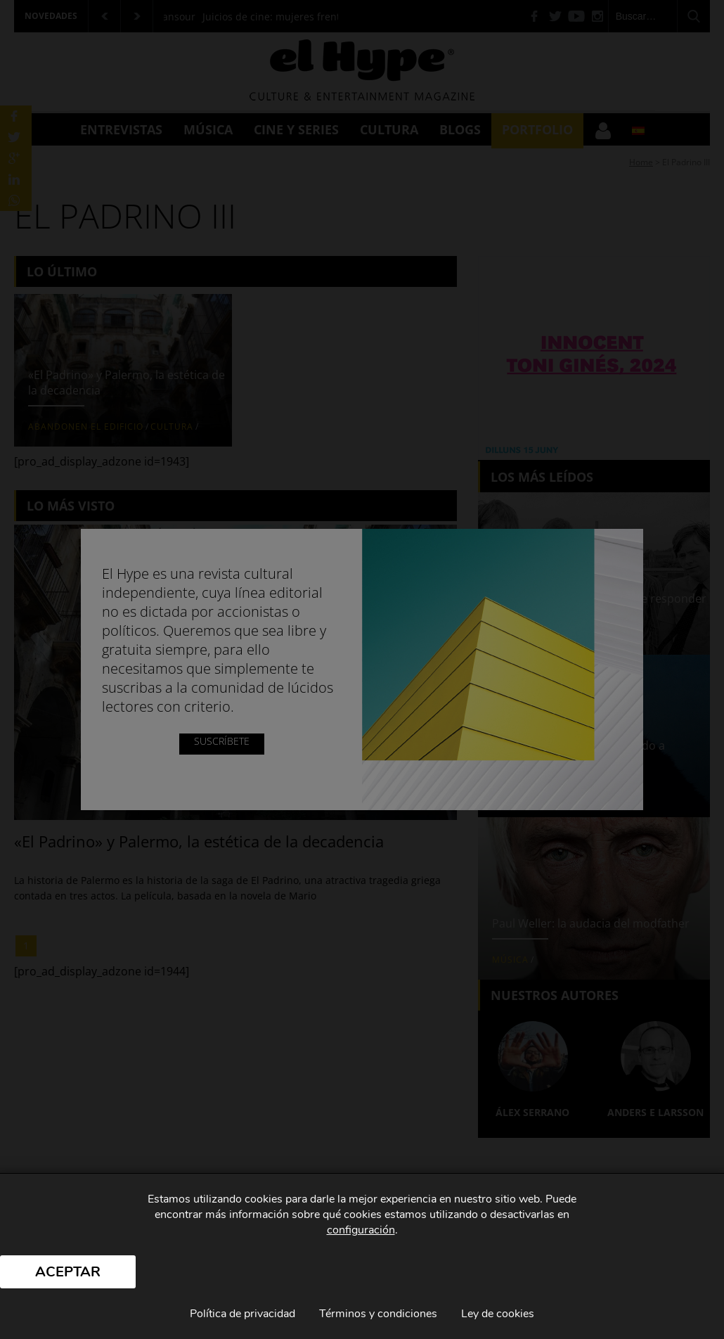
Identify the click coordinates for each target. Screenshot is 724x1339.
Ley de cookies (497, 1313)
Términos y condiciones (378, 1313)
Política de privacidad (242, 1313)
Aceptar (68, 1271)
